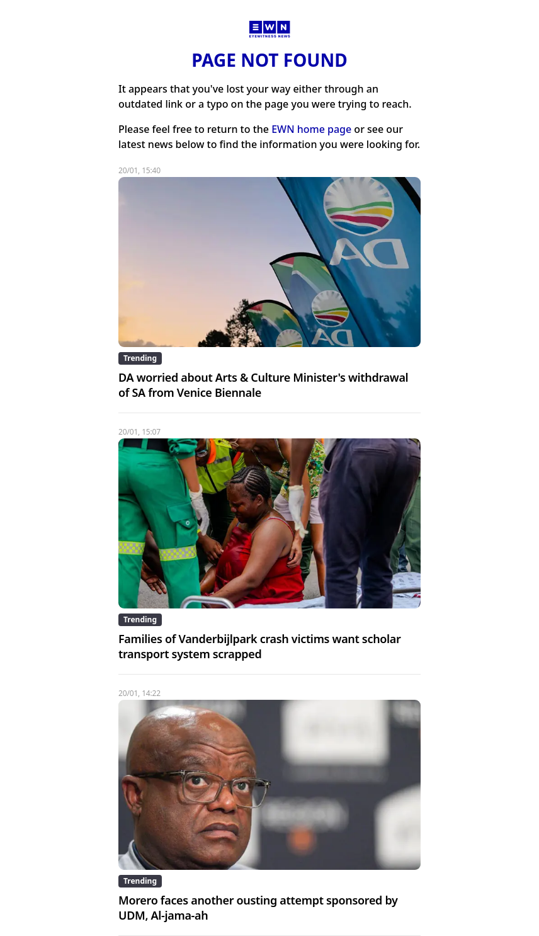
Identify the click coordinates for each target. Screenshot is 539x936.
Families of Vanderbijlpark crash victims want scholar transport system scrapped (259, 646)
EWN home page (311, 129)
